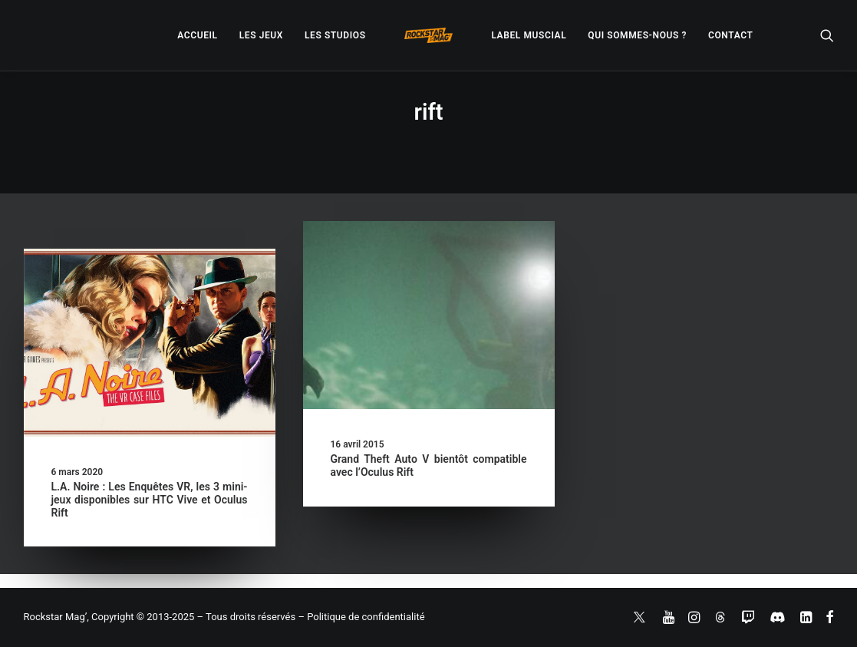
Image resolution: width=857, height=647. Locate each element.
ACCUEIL (197, 35)
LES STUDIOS (335, 35)
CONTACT (730, 35)
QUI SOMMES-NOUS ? (637, 35)
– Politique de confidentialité (361, 616)
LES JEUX (261, 35)
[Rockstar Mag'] (428, 35)
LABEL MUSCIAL (528, 35)
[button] (827, 35)
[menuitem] (197, 35)
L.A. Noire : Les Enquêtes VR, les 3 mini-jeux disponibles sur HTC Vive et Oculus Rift (149, 499)
